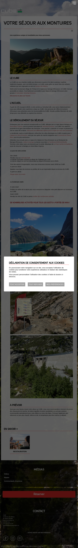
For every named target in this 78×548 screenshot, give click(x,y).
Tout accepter (17, 284)
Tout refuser (35, 284)
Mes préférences (55, 284)
